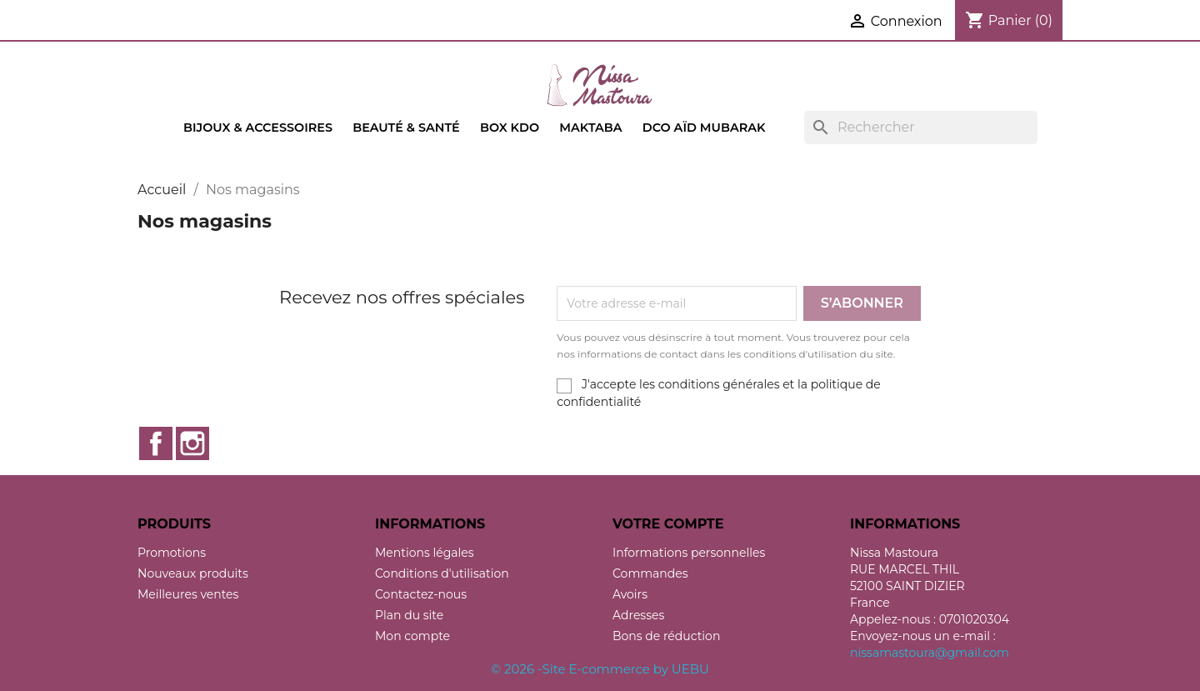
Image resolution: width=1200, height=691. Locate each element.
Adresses (638, 615)
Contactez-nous (421, 594)
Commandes (650, 573)
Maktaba (590, 127)
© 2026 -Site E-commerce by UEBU (600, 669)
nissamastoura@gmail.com (929, 652)
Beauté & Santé (406, 127)
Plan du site (409, 615)
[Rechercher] (921, 127)
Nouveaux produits (193, 573)
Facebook (155, 443)
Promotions (172, 552)
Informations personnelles (688, 552)
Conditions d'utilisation (442, 573)
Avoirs (630, 594)
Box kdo (509, 127)
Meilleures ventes (188, 594)
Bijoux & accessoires (257, 127)
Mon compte (412, 635)
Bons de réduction (666, 635)
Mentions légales (424, 552)
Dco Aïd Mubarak (704, 127)
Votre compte (667, 524)
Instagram (192, 443)
